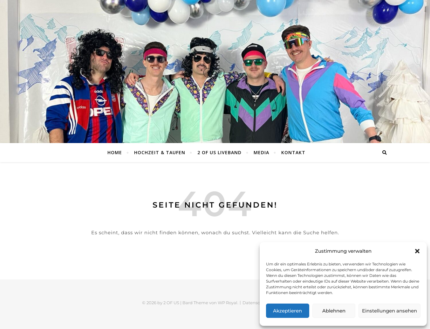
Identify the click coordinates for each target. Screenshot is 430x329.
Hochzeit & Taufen (159, 152)
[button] (417, 251)
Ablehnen (333, 311)
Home (114, 152)
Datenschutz (255, 302)
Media (261, 152)
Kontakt (293, 152)
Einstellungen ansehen (389, 311)
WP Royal (227, 302)
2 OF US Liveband (219, 152)
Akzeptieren (287, 311)
